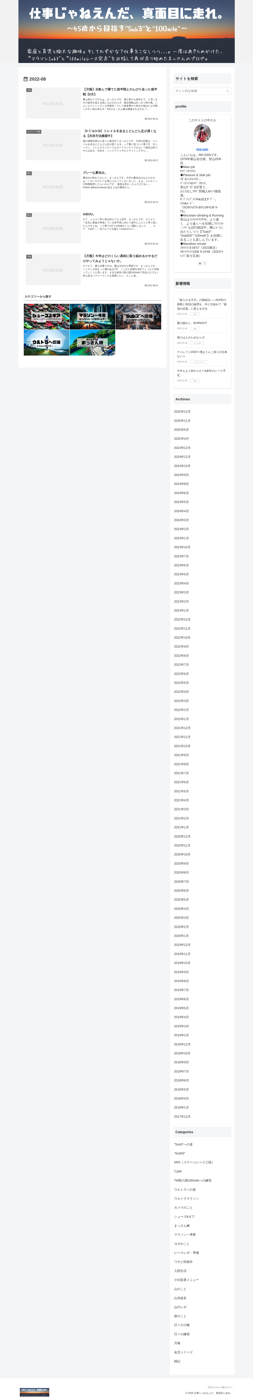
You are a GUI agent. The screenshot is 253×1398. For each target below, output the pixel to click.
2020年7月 (181, 881)
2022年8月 (181, 655)
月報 (177, 1343)
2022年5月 (181, 683)
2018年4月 (181, 1098)
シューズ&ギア (184, 1216)
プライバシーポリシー (219, 1387)
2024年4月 (181, 511)
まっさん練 (182, 1225)
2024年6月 (181, 493)
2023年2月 (181, 601)
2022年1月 (181, 719)
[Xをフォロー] (205, 263)
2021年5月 (181, 791)
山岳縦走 (180, 1298)
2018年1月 (181, 1107)
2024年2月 (181, 529)
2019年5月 (181, 1008)
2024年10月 (182, 466)
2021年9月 (181, 755)
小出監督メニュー (186, 1280)
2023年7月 (181, 556)
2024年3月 (181, 520)
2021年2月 (181, 818)
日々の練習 (182, 1334)
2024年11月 (182, 457)
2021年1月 (181, 827)
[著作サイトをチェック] (200, 263)
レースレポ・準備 (186, 1252)
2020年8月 (181, 872)
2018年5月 (181, 1089)
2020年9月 (181, 863)
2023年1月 (181, 610)
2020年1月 (181, 936)
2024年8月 (181, 484)
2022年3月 (181, 701)
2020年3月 (181, 917)
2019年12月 (182, 945)
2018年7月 (181, 1071)
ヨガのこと (182, 1244)
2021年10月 (182, 746)
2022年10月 (182, 637)
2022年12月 (182, 619)
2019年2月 (181, 1035)
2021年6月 (181, 782)
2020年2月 (181, 927)
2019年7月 (181, 990)
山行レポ (180, 1307)
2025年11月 (182, 420)
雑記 (177, 1361)
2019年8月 (181, 981)
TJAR (178, 1171)
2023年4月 (181, 583)
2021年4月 (181, 800)
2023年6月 (181, 565)
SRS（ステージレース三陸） (194, 1162)
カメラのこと (183, 1207)
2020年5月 (181, 899)
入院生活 (180, 1271)
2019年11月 (182, 954)
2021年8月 (181, 764)
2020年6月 (181, 890)
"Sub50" (179, 1153)
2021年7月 (181, 773)
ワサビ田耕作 (183, 1262)
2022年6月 (181, 674)
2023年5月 (181, 574)
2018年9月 (181, 1062)
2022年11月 (182, 628)
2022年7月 (181, 664)
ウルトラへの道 (185, 1189)
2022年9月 (181, 646)
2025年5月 (181, 429)
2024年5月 (181, 502)
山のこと (180, 1289)
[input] (202, 91)
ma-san (202, 149)
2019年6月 (181, 999)
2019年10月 (182, 963)
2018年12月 (182, 1044)
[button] (228, 91)
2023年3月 (181, 592)
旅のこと (180, 1316)
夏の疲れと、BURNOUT (192, 323)
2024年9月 (181, 475)
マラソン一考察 (185, 1234)
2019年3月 (181, 1026)
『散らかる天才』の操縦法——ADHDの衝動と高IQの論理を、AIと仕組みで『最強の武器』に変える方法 (202, 304)
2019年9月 (181, 972)
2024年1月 (181, 538)
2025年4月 (181, 438)
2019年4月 (181, 1017)
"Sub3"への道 (183, 1144)
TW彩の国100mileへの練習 (192, 1180)
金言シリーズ (183, 1352)
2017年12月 (182, 1116)
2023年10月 (182, 547)
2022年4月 (181, 691)
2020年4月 (181, 908)
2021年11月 (182, 737)
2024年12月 (182, 448)
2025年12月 (182, 411)
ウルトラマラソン (186, 1198)
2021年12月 (182, 728)
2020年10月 (182, 854)
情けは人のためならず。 (192, 337)
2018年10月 (182, 1053)
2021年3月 (181, 809)
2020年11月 (182, 845)
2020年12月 (182, 836)
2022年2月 (181, 710)
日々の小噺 (182, 1325)
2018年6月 (181, 1080)
